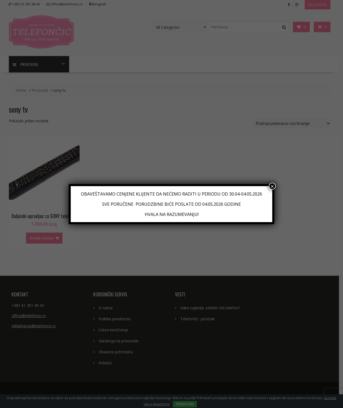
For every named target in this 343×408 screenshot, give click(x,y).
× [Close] (272, 186)
